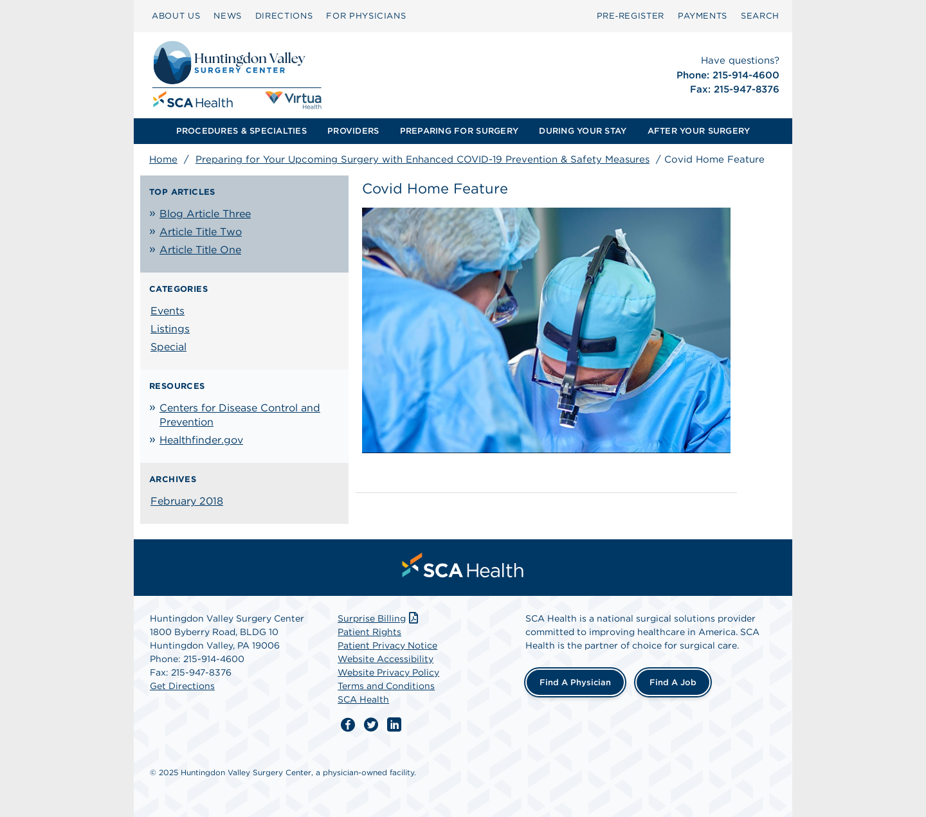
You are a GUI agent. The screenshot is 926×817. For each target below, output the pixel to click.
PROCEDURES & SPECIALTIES (241, 131)
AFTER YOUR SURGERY (699, 131)
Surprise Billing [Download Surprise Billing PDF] (379, 618)
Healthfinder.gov (201, 440)
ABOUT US (176, 16)
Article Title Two (200, 232)
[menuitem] (176, 16)
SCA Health (363, 699)
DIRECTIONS (284, 16)
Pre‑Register (630, 16)
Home (163, 159)
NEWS (227, 16)
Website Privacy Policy (388, 672)
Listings (170, 329)
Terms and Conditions (386, 686)
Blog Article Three (205, 214)
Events (167, 311)
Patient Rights (369, 632)
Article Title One (200, 250)
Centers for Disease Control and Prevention (239, 415)
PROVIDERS (353, 131)
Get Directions (182, 686)
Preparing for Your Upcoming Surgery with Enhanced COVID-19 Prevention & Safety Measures (422, 159)
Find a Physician (575, 682)
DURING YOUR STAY (582, 131)
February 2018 (186, 501)
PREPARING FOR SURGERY (459, 131)
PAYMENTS (702, 16)
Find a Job (672, 682)
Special (168, 347)
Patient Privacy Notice (387, 645)
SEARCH (760, 16)
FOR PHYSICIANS (366, 16)
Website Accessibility (385, 659)
